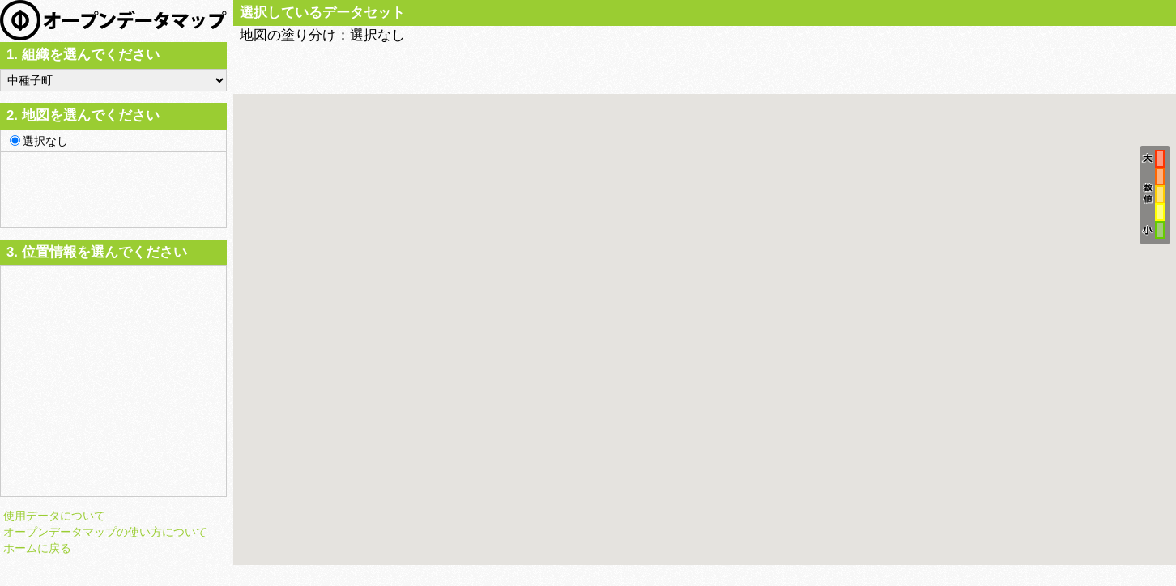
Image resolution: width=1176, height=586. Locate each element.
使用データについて (54, 515)
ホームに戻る (37, 547)
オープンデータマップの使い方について (105, 531)
